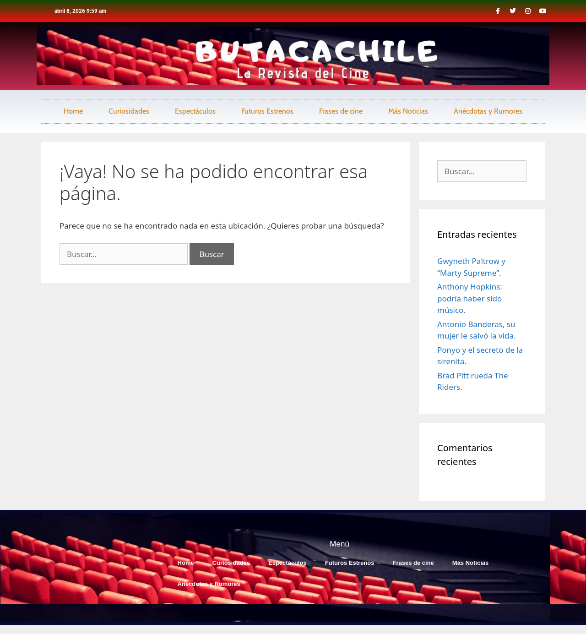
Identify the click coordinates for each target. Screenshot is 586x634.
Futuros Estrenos (267, 111)
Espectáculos (195, 111)
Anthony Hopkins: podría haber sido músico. (469, 298)
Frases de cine (341, 111)
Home (73, 111)
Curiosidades (129, 111)
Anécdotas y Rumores (488, 111)
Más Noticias (408, 111)
